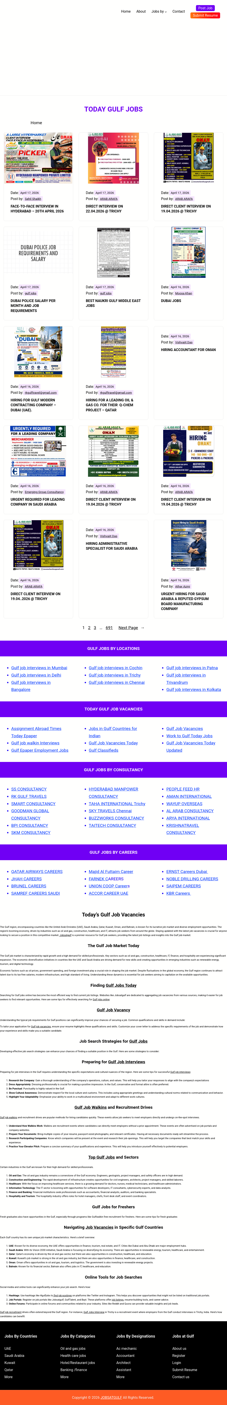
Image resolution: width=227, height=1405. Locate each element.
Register (178, 1356)
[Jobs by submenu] (166, 12)
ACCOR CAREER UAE (108, 893)
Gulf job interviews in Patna (192, 667)
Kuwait (9, 1363)
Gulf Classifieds (103, 750)
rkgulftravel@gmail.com (41, 392)
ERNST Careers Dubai (187, 871)
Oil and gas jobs (72, 1348)
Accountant (125, 1356)
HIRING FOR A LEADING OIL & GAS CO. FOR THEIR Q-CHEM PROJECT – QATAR (109, 405)
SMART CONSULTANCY (33, 803)
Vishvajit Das (183, 342)
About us (179, 1348)
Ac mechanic (126, 1348)
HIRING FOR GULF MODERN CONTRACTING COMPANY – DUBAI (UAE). (33, 405)
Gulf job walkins (8, 1117)
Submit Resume (205, 15)
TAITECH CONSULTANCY (112, 825)
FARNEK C (98, 878)
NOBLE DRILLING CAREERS (192, 878)
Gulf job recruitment (11, 1312)
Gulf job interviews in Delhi (36, 675)
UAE (7, 1348)
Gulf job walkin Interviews (35, 743)
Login (176, 1363)
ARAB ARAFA (108, 198)
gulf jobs (30, 293)
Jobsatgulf (65, 935)
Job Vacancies (100, 1227)
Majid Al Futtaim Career (111, 871)
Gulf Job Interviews (126, 1061)
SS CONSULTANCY (29, 789)
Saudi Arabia (14, 1356)
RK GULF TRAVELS (29, 796)
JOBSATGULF (111, 1397)
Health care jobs (73, 1356)
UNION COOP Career (108, 886)
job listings (117, 1299)
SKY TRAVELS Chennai (110, 810)
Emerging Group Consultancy (44, 492)
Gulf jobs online (101, 999)
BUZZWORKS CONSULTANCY (116, 818)
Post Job (205, 8)
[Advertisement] (113, 57)
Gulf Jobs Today (121, 985)
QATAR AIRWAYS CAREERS (37, 871)
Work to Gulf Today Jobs (189, 735)
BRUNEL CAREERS (28, 886)
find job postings (62, 1295)
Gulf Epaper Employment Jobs (39, 750)
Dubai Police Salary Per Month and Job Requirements (33, 306)
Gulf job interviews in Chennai (117, 682)
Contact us (180, 1377)
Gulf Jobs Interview (94, 1312)
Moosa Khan (183, 293)
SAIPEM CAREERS (183, 886)
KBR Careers (178, 893)
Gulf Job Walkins (90, 1107)
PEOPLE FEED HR (183, 789)
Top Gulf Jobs (101, 1157)
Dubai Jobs (171, 301)
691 (109, 627)
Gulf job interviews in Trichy (115, 675)
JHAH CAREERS (26, 878)
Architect (123, 1363)
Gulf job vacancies (41, 1026)
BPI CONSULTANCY (29, 825)
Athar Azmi (182, 586)
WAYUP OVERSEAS (184, 803)
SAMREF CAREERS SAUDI (35, 893)
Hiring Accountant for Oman (188, 350)
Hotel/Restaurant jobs (77, 1363)
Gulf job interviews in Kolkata (193, 689)
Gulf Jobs (138, 1041)
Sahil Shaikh (33, 198)
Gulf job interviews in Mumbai (39, 667)
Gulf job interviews (180, 1072)
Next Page (132, 628)
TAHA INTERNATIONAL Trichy (117, 803)
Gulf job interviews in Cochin (116, 667)
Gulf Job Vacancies (184, 728)
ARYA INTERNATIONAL (188, 818)
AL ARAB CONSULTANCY (189, 810)
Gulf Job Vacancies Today (113, 743)
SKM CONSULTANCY (31, 832)
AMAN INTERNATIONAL (189, 796)
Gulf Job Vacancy (113, 1010)
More (8, 1377)
